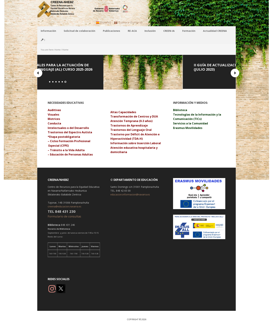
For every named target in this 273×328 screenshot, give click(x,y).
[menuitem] (103, 22)
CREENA (60, 8)
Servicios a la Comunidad (190, 123)
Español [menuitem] (105, 22)
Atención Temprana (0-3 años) (131, 121)
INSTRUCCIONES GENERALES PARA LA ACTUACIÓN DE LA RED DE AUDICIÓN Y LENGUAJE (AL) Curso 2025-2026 (96, 67)
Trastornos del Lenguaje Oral (131, 130)
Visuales (53, 114)
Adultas (87, 154)
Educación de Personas (65, 154)
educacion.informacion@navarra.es (130, 194)
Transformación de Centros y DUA (134, 116)
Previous (38, 73)
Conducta (54, 123)
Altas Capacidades (123, 112)
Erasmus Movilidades (187, 128)
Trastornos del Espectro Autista (70, 132)
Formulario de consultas (65, 216)
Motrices (54, 119)
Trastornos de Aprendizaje (129, 125)
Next (235, 73)
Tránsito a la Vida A (63, 150)
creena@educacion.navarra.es (64, 206)
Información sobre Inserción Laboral (135, 143)
